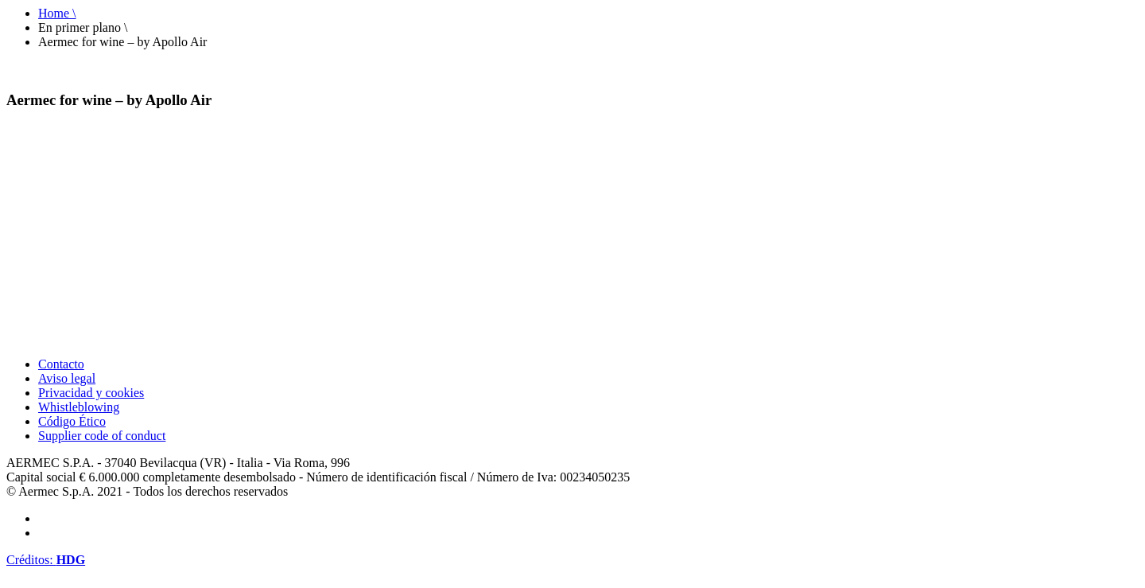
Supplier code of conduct (101, 435)
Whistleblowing (78, 407)
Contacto (61, 364)
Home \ (57, 13)
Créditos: (45, 560)
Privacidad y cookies (91, 392)
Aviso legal (66, 378)
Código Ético (72, 421)
